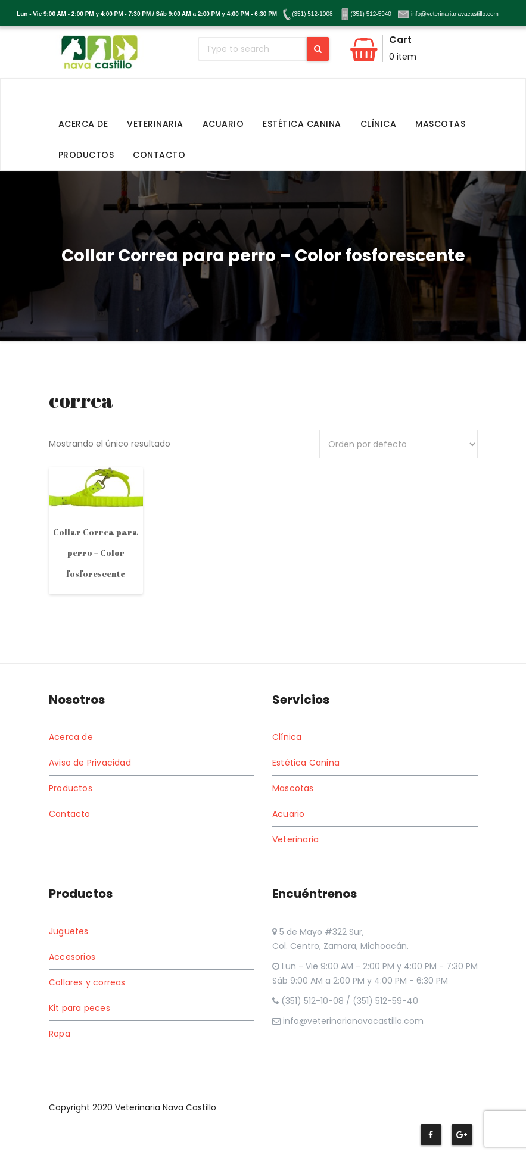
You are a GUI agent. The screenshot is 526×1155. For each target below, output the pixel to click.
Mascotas (440, 124)
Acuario (223, 124)
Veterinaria (155, 124)
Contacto (159, 155)
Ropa (59, 1034)
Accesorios (72, 957)
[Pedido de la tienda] (398, 444)
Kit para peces (79, 1008)
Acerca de (83, 124)
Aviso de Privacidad (90, 763)
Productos (86, 155)
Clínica (378, 124)
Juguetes (69, 931)
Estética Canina (302, 124)
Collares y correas (87, 982)
